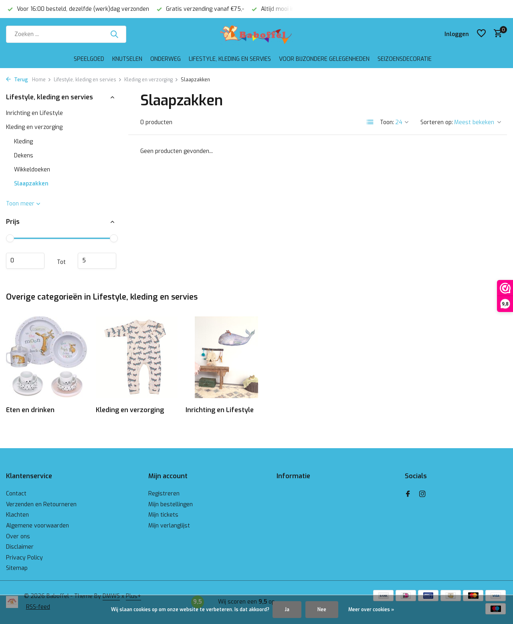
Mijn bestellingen (170, 504)
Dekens (23, 155)
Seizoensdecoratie (405, 59)
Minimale (25, 261)
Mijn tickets (163, 515)
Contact (16, 493)
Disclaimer (20, 547)
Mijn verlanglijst (169, 525)
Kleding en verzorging (151, 79)
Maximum (97, 261)
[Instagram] (422, 495)
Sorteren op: (436, 122)
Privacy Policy (24, 558)
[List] (370, 122)
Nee (321, 609)
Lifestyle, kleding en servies (230, 59)
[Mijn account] (456, 34)
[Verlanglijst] (481, 34)
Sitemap (17, 568)
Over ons (18, 536)
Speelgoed (89, 59)
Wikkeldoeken (32, 169)
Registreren (164, 493)
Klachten (17, 515)
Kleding (23, 141)
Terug (17, 79)
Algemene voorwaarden (37, 525)
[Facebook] (408, 495)
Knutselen (127, 59)
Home (41, 79)
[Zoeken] (66, 34)
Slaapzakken (31, 183)
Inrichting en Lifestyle (34, 113)
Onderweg (165, 59)
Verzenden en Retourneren (41, 504)
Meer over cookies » (371, 609)
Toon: (387, 122)
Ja (287, 609)
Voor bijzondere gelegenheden (324, 59)
